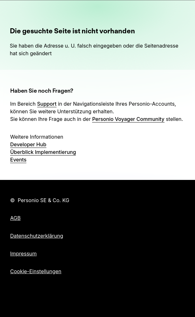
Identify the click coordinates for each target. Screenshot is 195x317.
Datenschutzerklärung (36, 236)
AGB (15, 218)
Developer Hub (28, 144)
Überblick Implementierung (43, 152)
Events (18, 159)
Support (47, 104)
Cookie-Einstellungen (35, 271)
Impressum (23, 253)
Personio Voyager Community (128, 119)
